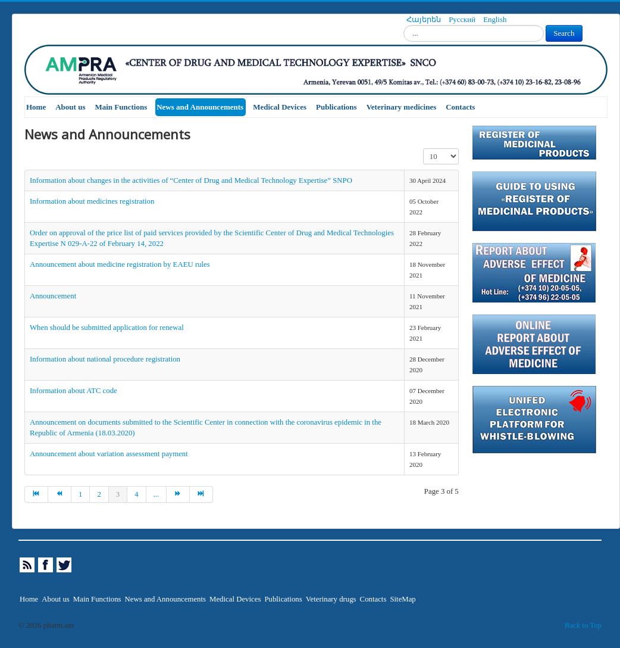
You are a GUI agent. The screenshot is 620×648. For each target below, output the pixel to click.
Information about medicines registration (92, 201)
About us (70, 106)
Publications (336, 106)
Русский (463, 19)
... (156, 494)
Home (36, 106)
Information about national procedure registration (105, 359)
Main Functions (121, 106)
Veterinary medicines (402, 106)
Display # (423, 148)
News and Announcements (199, 106)
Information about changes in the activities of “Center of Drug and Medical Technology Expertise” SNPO (191, 180)
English (494, 19)
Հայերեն (424, 19)
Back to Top (583, 625)
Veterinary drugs (331, 599)
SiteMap (402, 599)
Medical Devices (279, 106)
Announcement (53, 296)
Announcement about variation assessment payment (109, 454)
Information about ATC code (73, 391)
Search (563, 33)
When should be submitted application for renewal (107, 327)
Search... (403, 25)
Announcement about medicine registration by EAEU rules (120, 264)
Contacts (460, 106)
